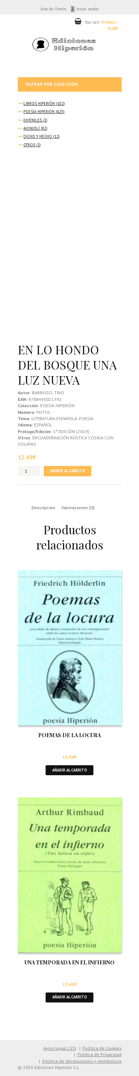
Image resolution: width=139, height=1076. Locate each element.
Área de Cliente (53, 8)
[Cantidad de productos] (29, 471)
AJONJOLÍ (31, 128)
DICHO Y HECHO (37, 136)
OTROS (29, 144)
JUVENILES (32, 120)
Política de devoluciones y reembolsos (82, 1061)
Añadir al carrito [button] (69, 770)
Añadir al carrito (67, 470)
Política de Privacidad (99, 1054)
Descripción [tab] (43, 507)
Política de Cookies (102, 1048)
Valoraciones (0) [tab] (78, 507)
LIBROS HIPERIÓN (39, 103)
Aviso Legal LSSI (59, 1048)
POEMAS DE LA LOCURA (69, 735)
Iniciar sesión (87, 8)
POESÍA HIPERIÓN (38, 111)
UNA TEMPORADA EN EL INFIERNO (69, 962)
